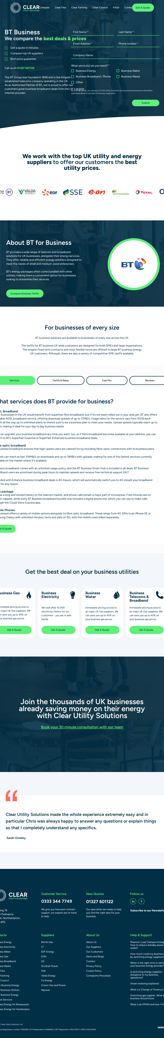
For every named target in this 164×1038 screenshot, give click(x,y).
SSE (43, 970)
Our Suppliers (93, 946)
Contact (90, 961)
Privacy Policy (93, 966)
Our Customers (94, 951)
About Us (91, 942)
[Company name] (114, 55)
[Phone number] (137, 43)
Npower (45, 990)
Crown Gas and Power (53, 985)
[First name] (91, 32)
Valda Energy (48, 975)
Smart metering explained (144, 983)
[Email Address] (91, 43)
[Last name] (137, 32)
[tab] (61, 380)
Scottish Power (49, 966)
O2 (42, 961)
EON (43, 956)
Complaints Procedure (98, 975)
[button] (44, 7)
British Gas (47, 942)
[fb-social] (141, 901)
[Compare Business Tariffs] (24, 293)
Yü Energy (46, 980)
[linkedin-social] (133, 901)
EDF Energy (47, 951)
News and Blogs (95, 956)
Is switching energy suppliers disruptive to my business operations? (146, 974)
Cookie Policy (93, 970)
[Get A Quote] (143, 8)
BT (42, 946)
